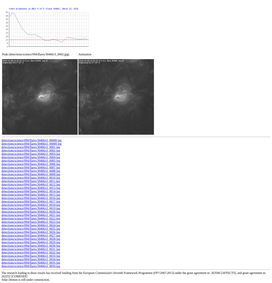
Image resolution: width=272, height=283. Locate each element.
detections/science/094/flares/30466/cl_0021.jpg (31, 215)
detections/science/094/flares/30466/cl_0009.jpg (31, 174)
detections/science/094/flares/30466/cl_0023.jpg (31, 221)
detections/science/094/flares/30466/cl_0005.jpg (31, 160)
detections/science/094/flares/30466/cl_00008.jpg (32, 140)
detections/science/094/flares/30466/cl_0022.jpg (31, 218)
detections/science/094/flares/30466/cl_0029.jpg (31, 242)
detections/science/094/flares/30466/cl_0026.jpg (31, 232)
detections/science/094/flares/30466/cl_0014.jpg (31, 191)
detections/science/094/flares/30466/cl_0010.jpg (31, 177)
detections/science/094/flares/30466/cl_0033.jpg (31, 255)
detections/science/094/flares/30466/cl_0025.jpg (31, 228)
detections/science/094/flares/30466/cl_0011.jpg (31, 181)
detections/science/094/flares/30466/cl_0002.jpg (31, 150)
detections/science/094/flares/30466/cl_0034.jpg (31, 259)
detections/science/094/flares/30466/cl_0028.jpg (31, 238)
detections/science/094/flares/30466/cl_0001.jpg (31, 147)
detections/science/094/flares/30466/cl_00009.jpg (32, 143)
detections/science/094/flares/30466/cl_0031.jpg (31, 249)
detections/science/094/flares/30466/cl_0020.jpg (31, 211)
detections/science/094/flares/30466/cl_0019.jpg (31, 208)
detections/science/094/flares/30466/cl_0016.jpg (31, 198)
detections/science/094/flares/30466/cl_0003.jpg (31, 153)
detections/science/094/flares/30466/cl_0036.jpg (31, 266)
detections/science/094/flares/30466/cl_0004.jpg (31, 157)
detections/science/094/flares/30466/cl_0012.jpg (31, 184)
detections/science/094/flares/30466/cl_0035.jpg (31, 262)
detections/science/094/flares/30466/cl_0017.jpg (31, 201)
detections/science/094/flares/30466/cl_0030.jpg (31, 245)
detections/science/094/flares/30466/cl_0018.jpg (31, 204)
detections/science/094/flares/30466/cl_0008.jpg (31, 170)
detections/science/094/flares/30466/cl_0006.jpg (31, 164)
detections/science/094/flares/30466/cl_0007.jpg (31, 167)
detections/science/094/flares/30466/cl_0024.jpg (31, 225)
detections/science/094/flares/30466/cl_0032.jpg (31, 252)
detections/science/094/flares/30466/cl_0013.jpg (31, 187)
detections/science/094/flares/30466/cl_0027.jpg (31, 235)
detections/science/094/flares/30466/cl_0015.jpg (31, 194)
